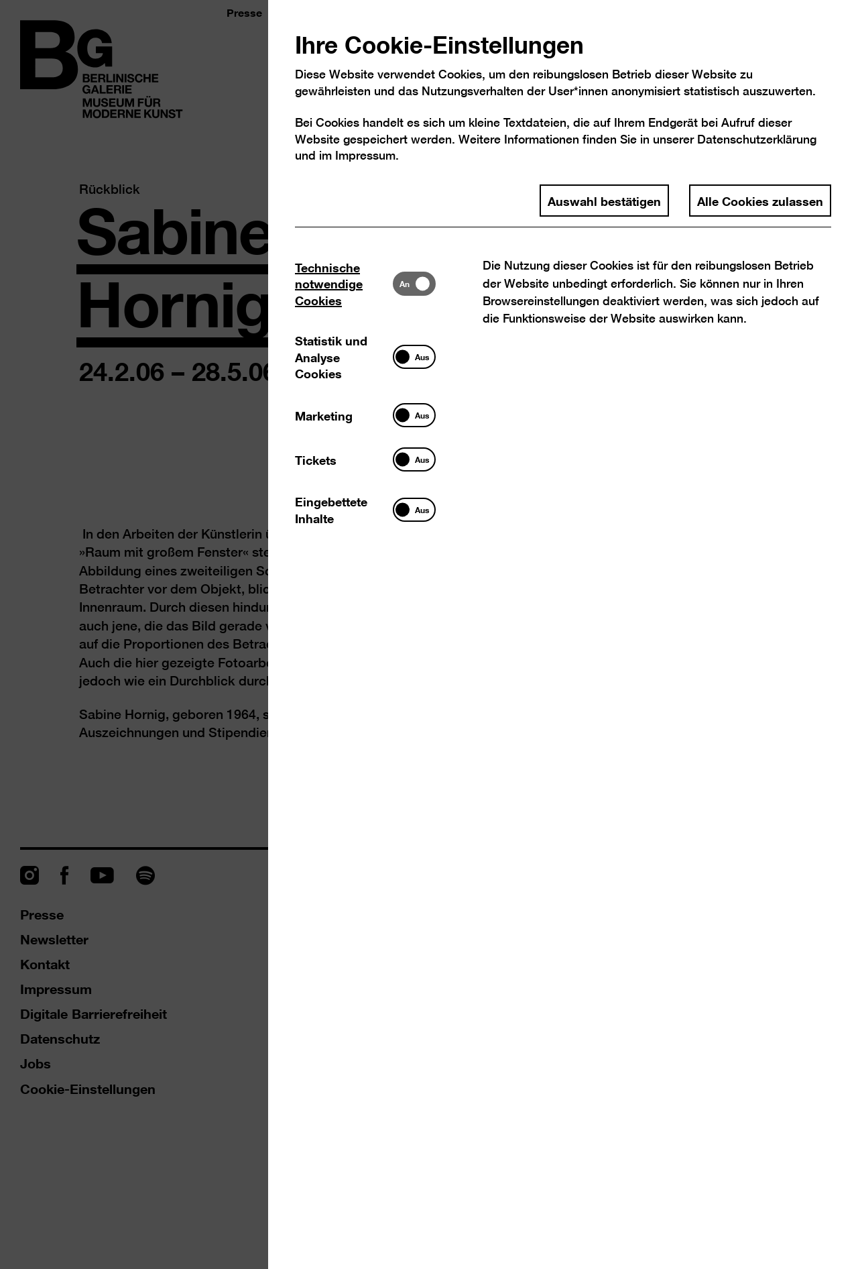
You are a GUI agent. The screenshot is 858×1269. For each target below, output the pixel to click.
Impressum (365, 155)
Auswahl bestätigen (604, 200)
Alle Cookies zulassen (760, 200)
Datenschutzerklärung (756, 139)
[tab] (344, 283)
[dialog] (429, 634)
